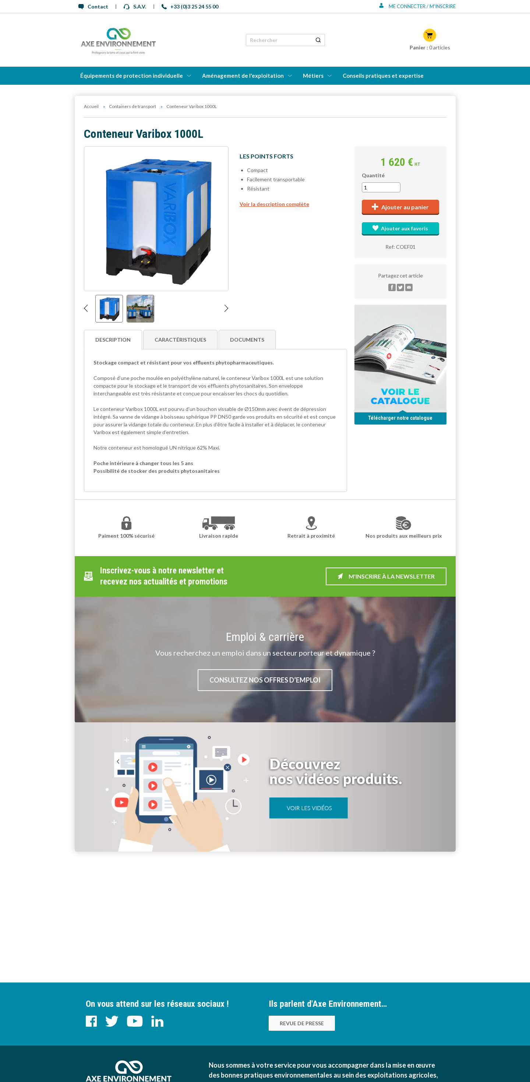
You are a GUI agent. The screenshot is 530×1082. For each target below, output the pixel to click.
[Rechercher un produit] (318, 40)
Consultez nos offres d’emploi (265, 680)
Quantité (373, 175)
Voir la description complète (274, 204)
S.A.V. (135, 6)
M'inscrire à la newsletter (386, 576)
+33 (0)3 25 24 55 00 (190, 6)
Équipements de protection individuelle (131, 75)
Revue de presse (302, 1023)
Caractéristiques (180, 339)
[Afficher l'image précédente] (85, 308)
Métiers (313, 75)
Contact (93, 6)
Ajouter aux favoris (400, 228)
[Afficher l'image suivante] (226, 308)
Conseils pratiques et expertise (383, 75)
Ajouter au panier (400, 206)
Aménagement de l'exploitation (243, 75)
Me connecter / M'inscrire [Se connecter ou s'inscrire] (417, 6)
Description (113, 339)
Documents (247, 339)
